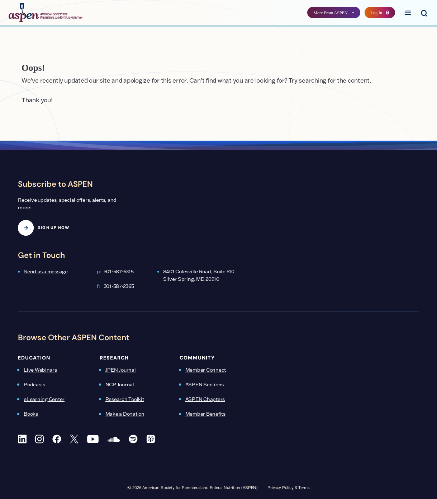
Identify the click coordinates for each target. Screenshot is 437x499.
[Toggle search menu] (423, 12)
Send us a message (46, 271)
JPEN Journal (120, 370)
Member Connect (205, 370)
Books (31, 414)
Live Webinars (40, 370)
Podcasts (34, 384)
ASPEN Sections (204, 384)
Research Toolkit (124, 399)
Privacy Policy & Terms (288, 487)
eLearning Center (44, 399)
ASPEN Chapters (205, 399)
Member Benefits (205, 414)
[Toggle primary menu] (407, 12)
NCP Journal (119, 384)
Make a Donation (124, 414)
